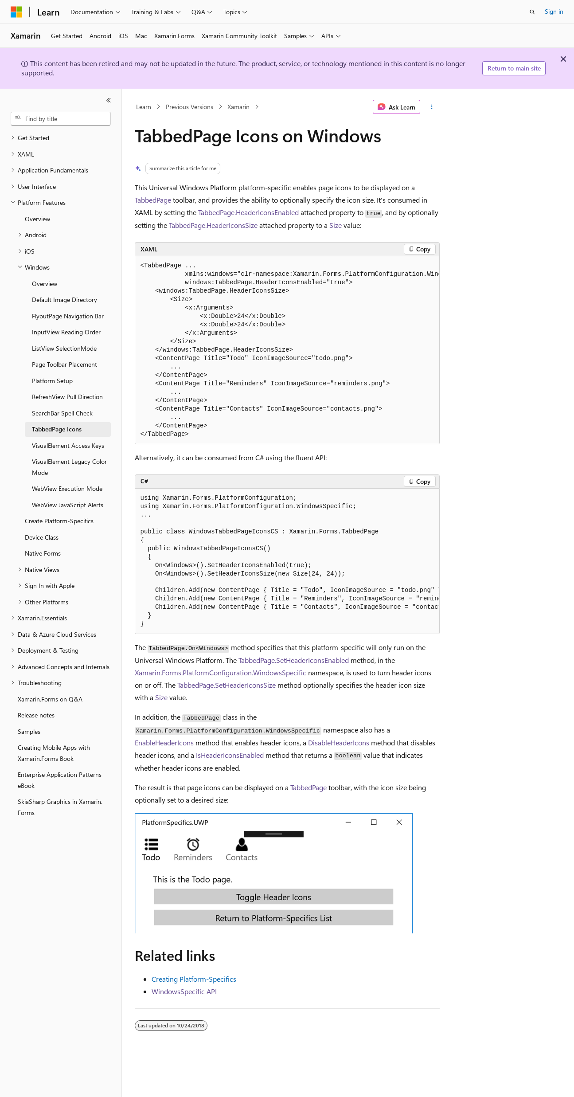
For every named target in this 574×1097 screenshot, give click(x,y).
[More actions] (431, 107)
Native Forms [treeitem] (43, 553)
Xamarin (238, 106)
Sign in (554, 11)
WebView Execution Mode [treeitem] (67, 488)
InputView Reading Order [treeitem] (66, 332)
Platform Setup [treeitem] (52, 380)
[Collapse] (108, 100)
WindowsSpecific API (184, 991)
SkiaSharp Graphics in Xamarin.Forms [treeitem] (60, 807)
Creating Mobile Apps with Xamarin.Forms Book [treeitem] (54, 753)
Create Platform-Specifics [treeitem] (59, 521)
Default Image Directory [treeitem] (64, 299)
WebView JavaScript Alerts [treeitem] (67, 505)
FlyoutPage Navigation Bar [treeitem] (68, 316)
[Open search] (532, 12)
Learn (143, 106)
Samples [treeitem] (29, 731)
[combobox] (61, 119)
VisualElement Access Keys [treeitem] (68, 445)
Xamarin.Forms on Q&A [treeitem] (50, 699)
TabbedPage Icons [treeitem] (57, 429)
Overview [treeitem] (37, 219)
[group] (287, 350)
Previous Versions (189, 106)
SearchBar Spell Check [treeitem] (62, 413)
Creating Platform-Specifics (194, 978)
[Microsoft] (16, 12)
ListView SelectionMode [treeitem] (64, 348)
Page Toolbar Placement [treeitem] (64, 364)
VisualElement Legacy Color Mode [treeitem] (69, 467)
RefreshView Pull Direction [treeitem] (67, 396)
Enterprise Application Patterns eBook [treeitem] (60, 780)
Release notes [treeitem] (36, 715)
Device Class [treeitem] (42, 537)
